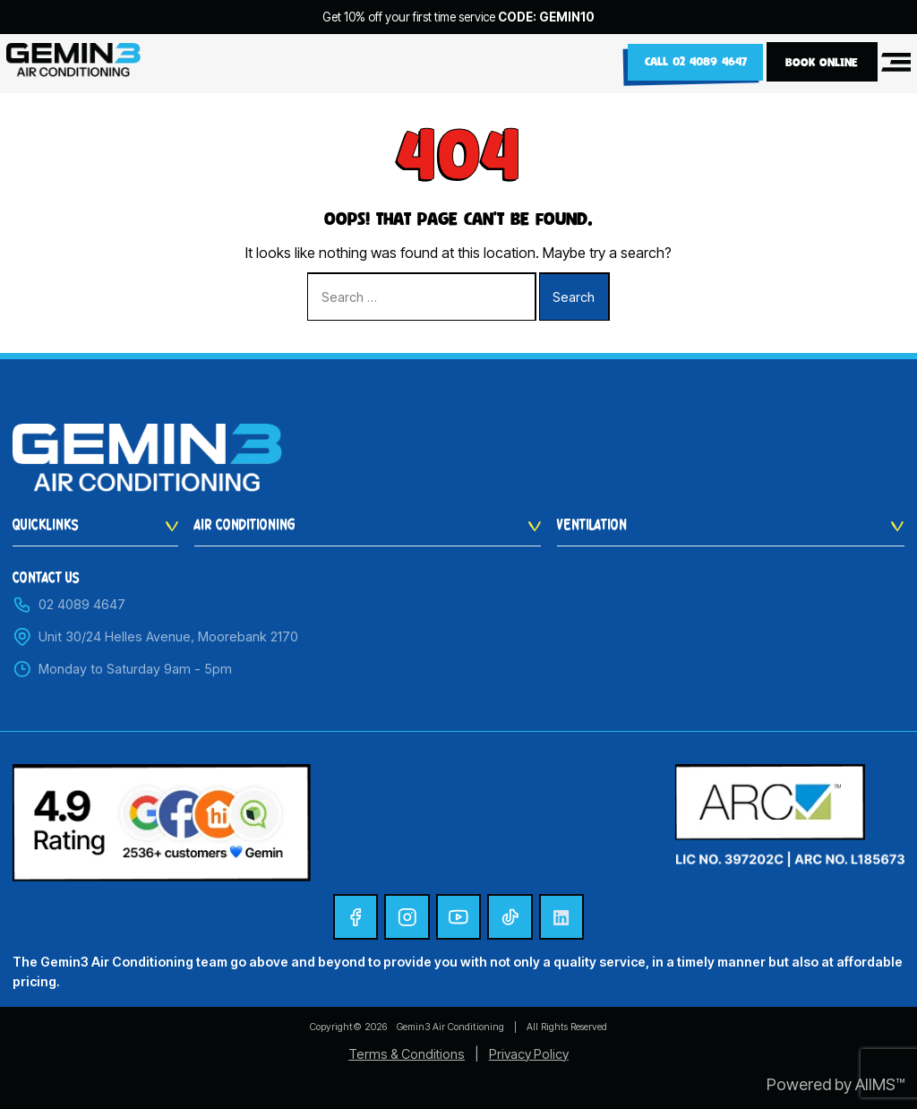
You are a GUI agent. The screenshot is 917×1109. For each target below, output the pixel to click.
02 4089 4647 (69, 605)
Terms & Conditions (406, 1054)
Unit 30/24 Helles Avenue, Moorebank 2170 (155, 637)
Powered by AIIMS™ (835, 1084)
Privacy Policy (529, 1054)
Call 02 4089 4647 (693, 62)
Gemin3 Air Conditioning (450, 1027)
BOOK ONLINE (821, 62)
